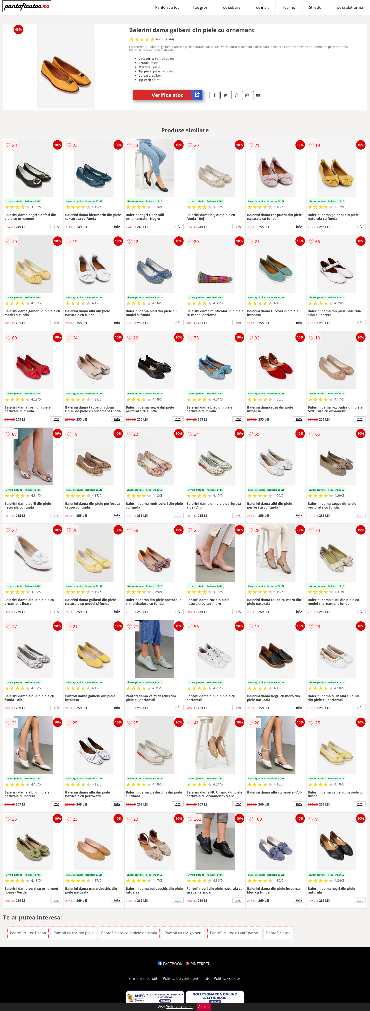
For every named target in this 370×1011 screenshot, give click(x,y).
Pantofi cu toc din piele (74, 933)
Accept (204, 1006)
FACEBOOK (170, 963)
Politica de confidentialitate (186, 978)
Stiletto (315, 7)
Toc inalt (261, 7)
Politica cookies (227, 978)
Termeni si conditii (143, 978)
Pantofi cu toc (167, 7)
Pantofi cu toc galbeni (183, 933)
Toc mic (289, 7)
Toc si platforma (349, 7)
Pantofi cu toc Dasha (28, 933)
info (56, 226)
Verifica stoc (176, 95)
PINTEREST (197, 963)
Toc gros (200, 7)
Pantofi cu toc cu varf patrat (234, 933)
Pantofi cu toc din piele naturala (129, 933)
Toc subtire (230, 7)
